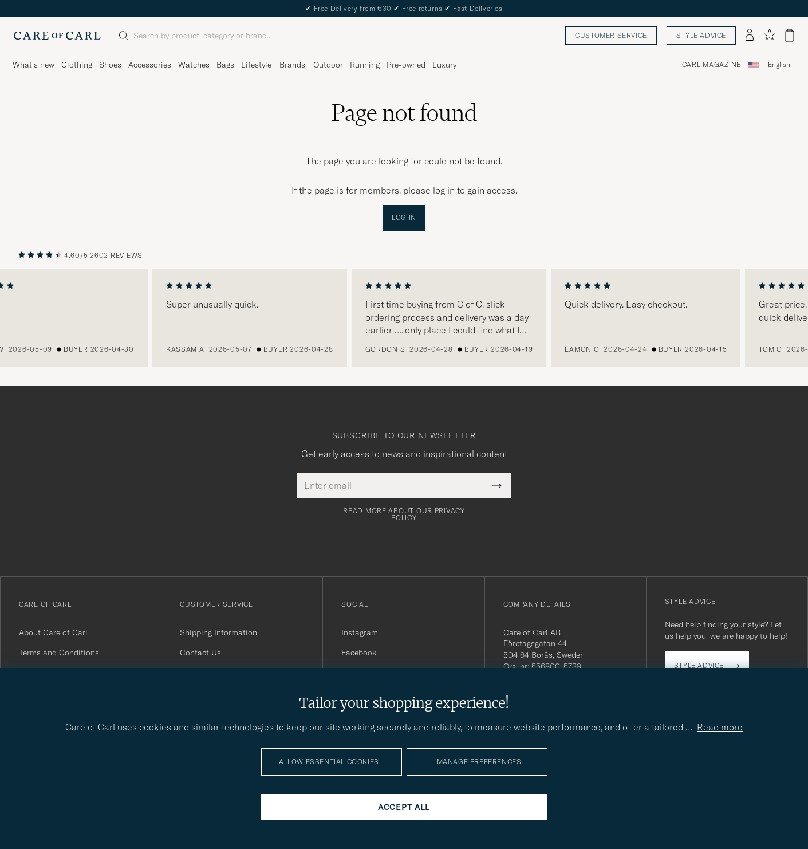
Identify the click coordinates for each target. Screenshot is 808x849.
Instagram (359, 632)
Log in (404, 217)
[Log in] (750, 35)
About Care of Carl (53, 632)
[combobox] (779, 65)
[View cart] (790, 35)
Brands (292, 65)
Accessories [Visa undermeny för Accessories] (149, 65)
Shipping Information (218, 632)
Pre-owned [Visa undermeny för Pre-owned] (406, 65)
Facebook (358, 652)
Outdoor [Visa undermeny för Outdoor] (328, 65)
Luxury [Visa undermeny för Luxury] (444, 65)
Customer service (611, 35)
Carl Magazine (711, 65)
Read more (720, 727)
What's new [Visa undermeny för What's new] (33, 65)
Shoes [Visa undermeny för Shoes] (110, 65)
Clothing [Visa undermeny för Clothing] (76, 65)
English (779, 65)
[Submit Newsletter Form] (497, 485)
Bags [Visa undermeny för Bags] (225, 65)
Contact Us (200, 652)
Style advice (701, 35)
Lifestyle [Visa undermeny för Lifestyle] (256, 65)
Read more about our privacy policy (403, 514)
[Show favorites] (769, 35)
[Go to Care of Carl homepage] (57, 35)
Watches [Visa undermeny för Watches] (194, 65)
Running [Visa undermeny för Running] (365, 65)
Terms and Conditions (59, 652)
